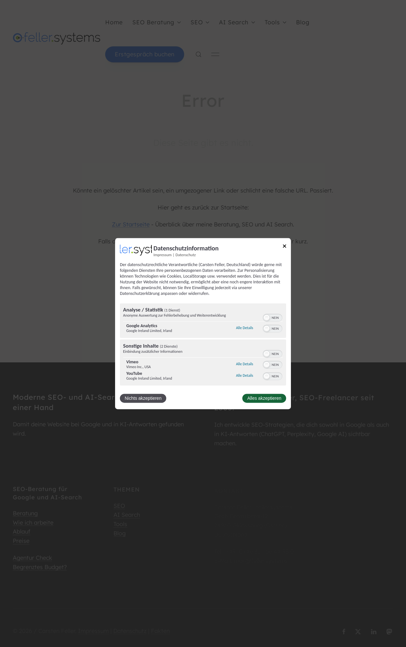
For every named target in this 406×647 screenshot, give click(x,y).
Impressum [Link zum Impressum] (162, 254)
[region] (203, 345)
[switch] (272, 317)
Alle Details (244, 328)
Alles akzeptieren (264, 398)
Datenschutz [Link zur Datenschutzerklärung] (186, 254)
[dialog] (203, 323)
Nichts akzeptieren (143, 398)
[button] (266, 317)
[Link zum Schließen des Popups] (284, 247)
